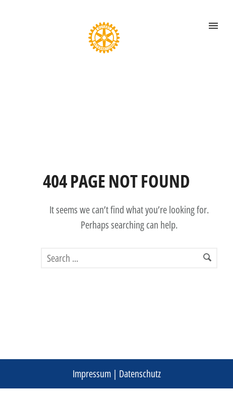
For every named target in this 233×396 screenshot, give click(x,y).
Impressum (92, 373)
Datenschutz (140, 373)
